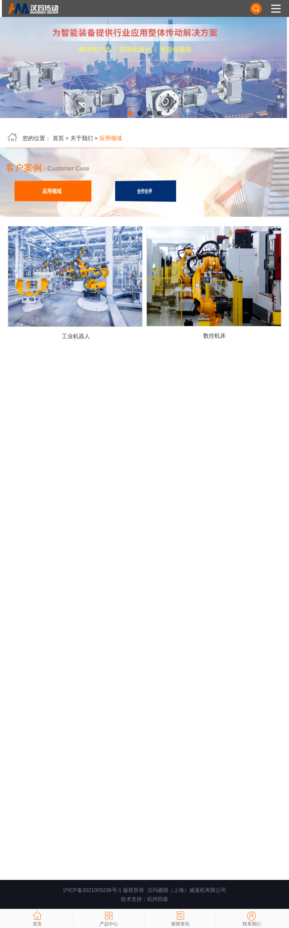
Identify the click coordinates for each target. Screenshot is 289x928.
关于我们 (81, 139)
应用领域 (52, 192)
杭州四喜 (157, 899)
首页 (58, 139)
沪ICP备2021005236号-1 (92, 890)
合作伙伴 (144, 192)
